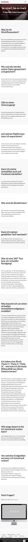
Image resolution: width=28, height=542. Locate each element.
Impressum (22, 536)
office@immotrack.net (11, 499)
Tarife (18, 534)
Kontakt (10, 536)
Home (3, 534)
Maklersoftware (11, 534)
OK (24, 540)
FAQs (16, 536)
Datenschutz (8, 537)
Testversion (3, 536)
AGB (2, 537)
